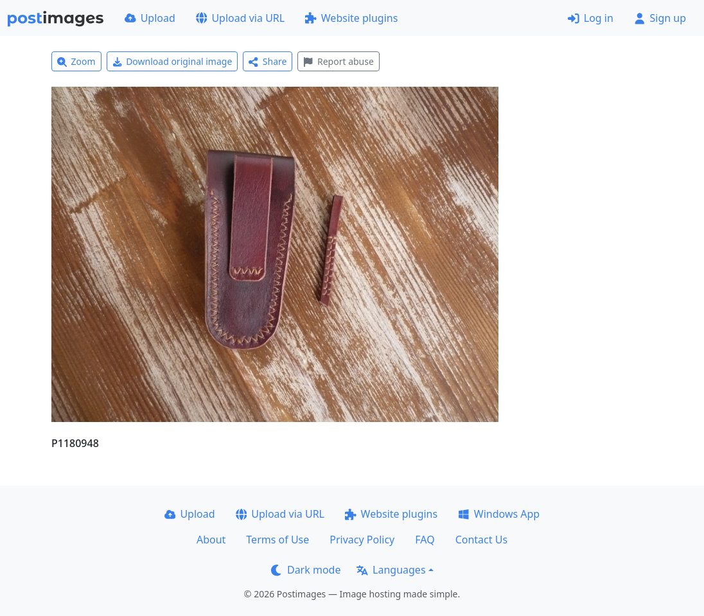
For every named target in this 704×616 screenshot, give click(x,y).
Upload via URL (240, 18)
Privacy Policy (362, 539)
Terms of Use (277, 539)
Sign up (660, 18)
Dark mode (305, 570)
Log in (590, 18)
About (211, 539)
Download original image (172, 61)
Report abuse (338, 61)
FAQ (424, 539)
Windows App (499, 514)
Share (267, 61)
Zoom (76, 61)
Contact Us (481, 539)
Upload (150, 18)
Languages (390, 570)
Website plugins (351, 18)
